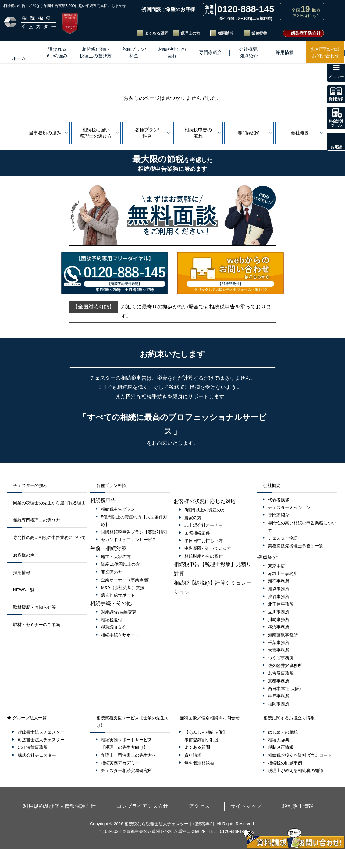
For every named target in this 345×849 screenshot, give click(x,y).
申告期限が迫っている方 (207, 548)
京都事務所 (278, 680)
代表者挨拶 (278, 499)
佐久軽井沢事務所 (285, 665)
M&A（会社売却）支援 (122, 587)
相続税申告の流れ (198, 133)
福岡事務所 (278, 703)
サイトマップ (226, 805)
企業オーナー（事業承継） (126, 579)
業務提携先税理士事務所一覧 (295, 545)
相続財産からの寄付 (203, 556)
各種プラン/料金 (147, 133)
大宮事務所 (278, 650)
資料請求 (192, 755)
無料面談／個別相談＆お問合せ (210, 717)
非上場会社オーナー (203, 525)
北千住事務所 (280, 604)
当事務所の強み (45, 132)
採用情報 (226, 33)
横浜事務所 (278, 627)
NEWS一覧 (23, 589)
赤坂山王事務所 (283, 573)
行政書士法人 (44, 732)
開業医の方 (111, 572)
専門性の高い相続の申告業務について (49, 537)
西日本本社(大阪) (284, 688)
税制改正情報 (280, 747)
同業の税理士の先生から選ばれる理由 (49, 502)
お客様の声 (23, 555)
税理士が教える (298, 770)
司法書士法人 (44, 739)
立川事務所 (278, 611)
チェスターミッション (289, 507)
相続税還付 (111, 619)
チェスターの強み (30, 485)
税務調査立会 (113, 627)
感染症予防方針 (306, 33)
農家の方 (192, 517)
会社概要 (300, 132)
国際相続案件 (197, 532)
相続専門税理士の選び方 (36, 520)
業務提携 (259, 33)
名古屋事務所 (280, 673)
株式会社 (40, 755)
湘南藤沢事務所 (283, 634)
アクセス (198, 805)
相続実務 (123, 762)
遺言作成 (121, 595)
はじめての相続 (283, 732)
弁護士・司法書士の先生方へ (128, 755)
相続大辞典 (278, 739)
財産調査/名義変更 (118, 612)
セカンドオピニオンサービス (128, 539)
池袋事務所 (278, 588)
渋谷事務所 (278, 596)
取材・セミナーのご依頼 (36, 624)
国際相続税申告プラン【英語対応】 (135, 532)
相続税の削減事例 (285, 762)
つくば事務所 (280, 657)
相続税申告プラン (118, 509)
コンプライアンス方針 (161, 805)
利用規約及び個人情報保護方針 (104, 805)
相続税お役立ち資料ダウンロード (300, 755)
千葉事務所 (278, 642)
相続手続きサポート (120, 634)
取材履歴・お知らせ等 (34, 607)
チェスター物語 (283, 538)
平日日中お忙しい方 (203, 540)
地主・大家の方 (116, 556)
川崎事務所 (278, 619)
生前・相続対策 (108, 548)
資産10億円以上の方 (120, 564)
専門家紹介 (249, 132)
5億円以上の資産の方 (204, 509)
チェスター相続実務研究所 (126, 770)
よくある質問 (156, 33)
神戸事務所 (278, 696)
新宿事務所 (278, 581)
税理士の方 (190, 33)
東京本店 (276, 565)
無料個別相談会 (199, 762)
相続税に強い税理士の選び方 (96, 133)
